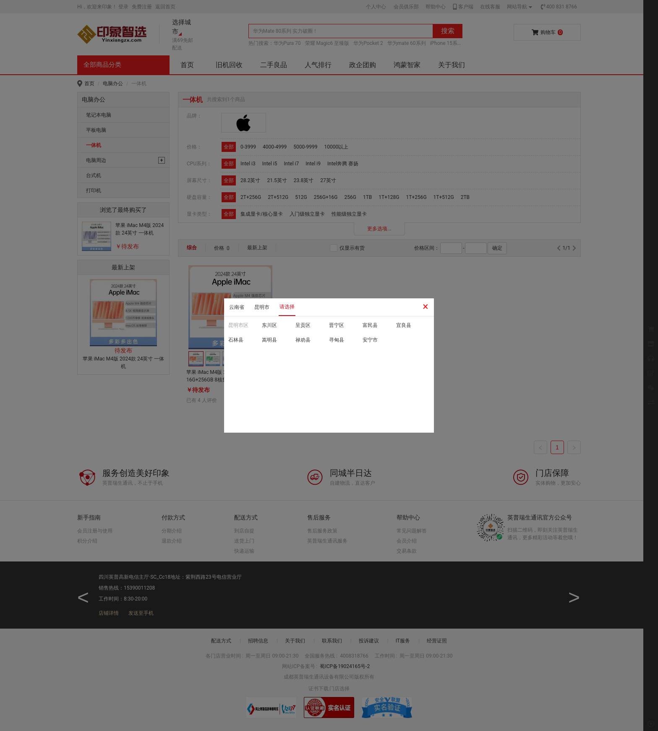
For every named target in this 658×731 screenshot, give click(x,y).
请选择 (287, 307)
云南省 (236, 307)
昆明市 (261, 307)
